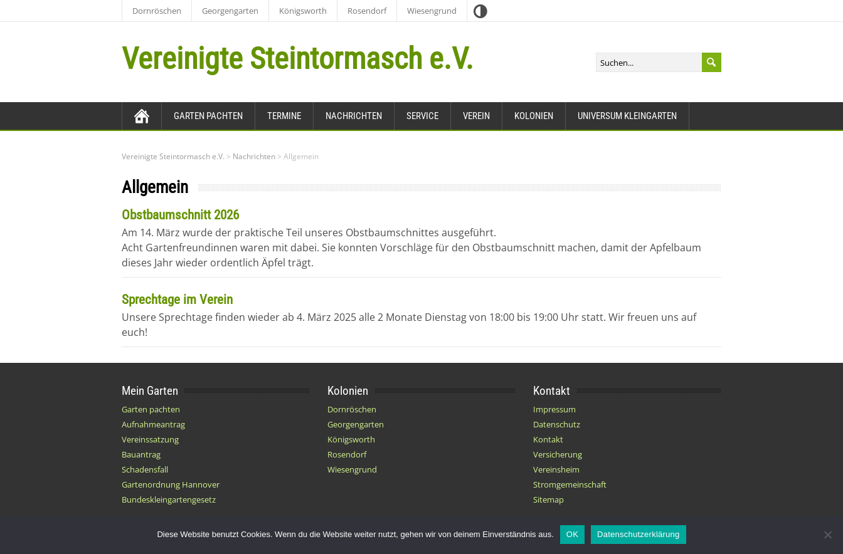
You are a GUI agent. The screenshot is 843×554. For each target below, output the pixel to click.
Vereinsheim (556, 469)
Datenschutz (556, 424)
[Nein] (827, 534)
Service (422, 116)
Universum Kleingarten (627, 116)
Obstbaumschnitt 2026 (180, 214)
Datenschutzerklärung (638, 534)
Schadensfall (145, 469)
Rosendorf (366, 10)
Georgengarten (230, 10)
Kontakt (548, 439)
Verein (476, 116)
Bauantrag (141, 454)
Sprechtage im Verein (177, 299)
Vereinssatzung (150, 439)
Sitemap (548, 499)
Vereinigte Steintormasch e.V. (298, 58)
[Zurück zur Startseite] (142, 116)
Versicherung (557, 454)
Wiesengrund (432, 10)
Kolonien (533, 116)
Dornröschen (156, 10)
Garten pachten (208, 116)
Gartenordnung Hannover (171, 484)
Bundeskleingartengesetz (169, 499)
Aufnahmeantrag (153, 424)
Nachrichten (354, 116)
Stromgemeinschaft (570, 484)
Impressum (554, 409)
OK (572, 534)
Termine (284, 116)
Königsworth (303, 10)
